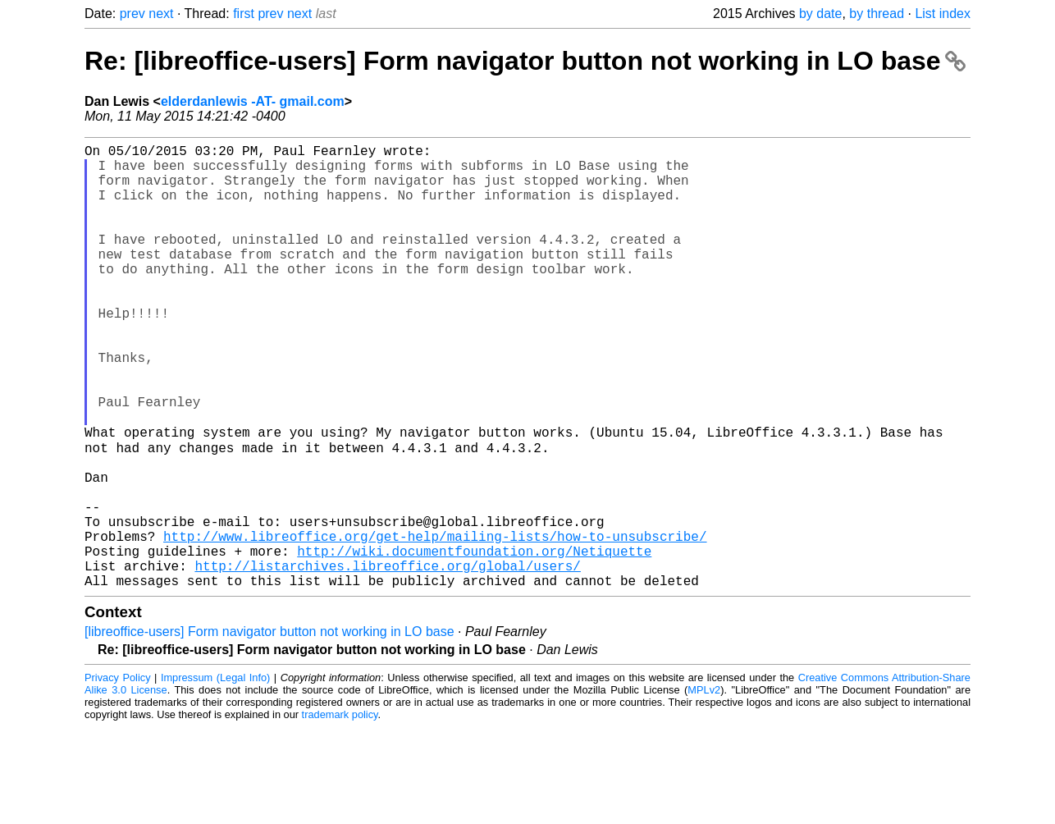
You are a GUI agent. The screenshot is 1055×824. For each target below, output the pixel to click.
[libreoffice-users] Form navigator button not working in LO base (269, 728)
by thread (876, 14)
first (243, 14)
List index (943, 14)
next (160, 14)
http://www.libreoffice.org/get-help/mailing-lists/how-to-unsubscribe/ (434, 623)
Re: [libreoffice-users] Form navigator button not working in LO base (525, 61)
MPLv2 (703, 787)
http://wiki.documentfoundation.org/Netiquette (474, 641)
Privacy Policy (117, 774)
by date (820, 14)
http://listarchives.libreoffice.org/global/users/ (387, 659)
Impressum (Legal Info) (215, 774)
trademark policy (340, 811)
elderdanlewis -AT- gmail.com (253, 101)
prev (132, 14)
